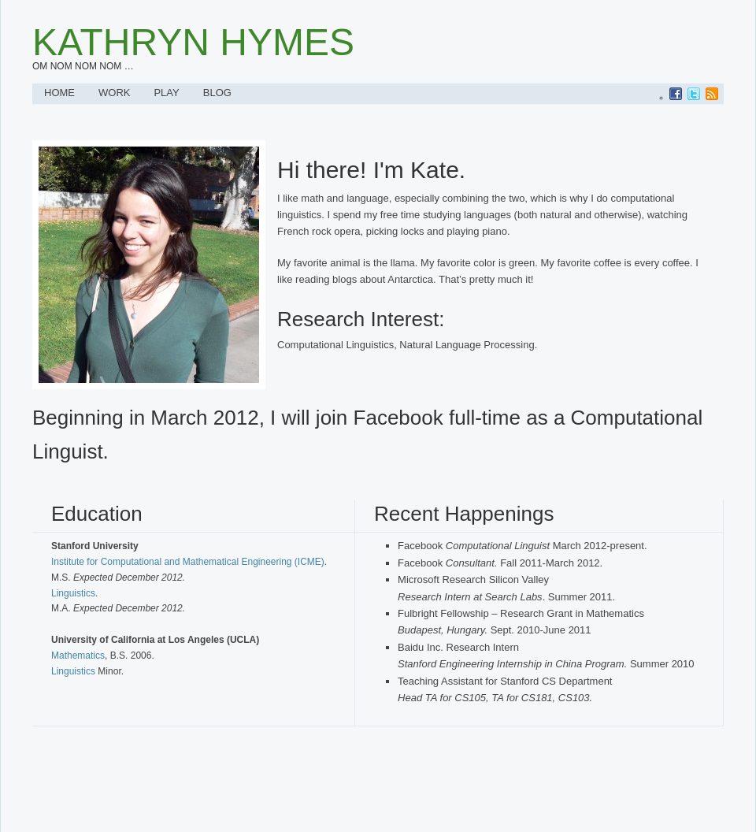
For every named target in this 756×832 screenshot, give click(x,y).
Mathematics (78, 655)
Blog (217, 92)
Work (114, 92)
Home (59, 92)
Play (166, 92)
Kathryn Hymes (193, 42)
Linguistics (73, 593)
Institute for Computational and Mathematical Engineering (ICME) (187, 561)
